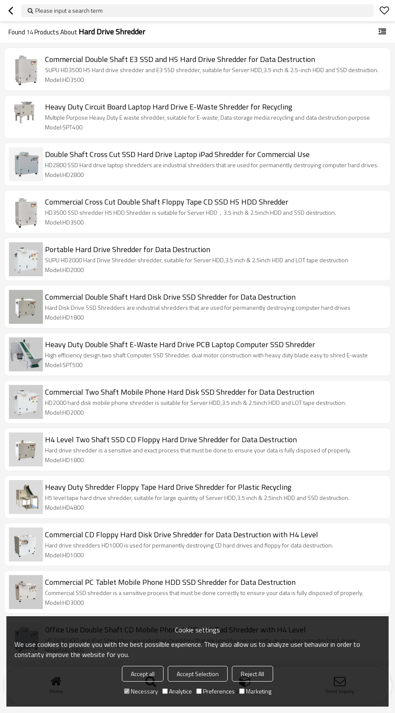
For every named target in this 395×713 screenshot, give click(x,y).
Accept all (143, 673)
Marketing (255, 691)
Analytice (177, 691)
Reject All (252, 673)
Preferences (215, 691)
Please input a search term (69, 10)
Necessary (141, 691)
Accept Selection (198, 673)
